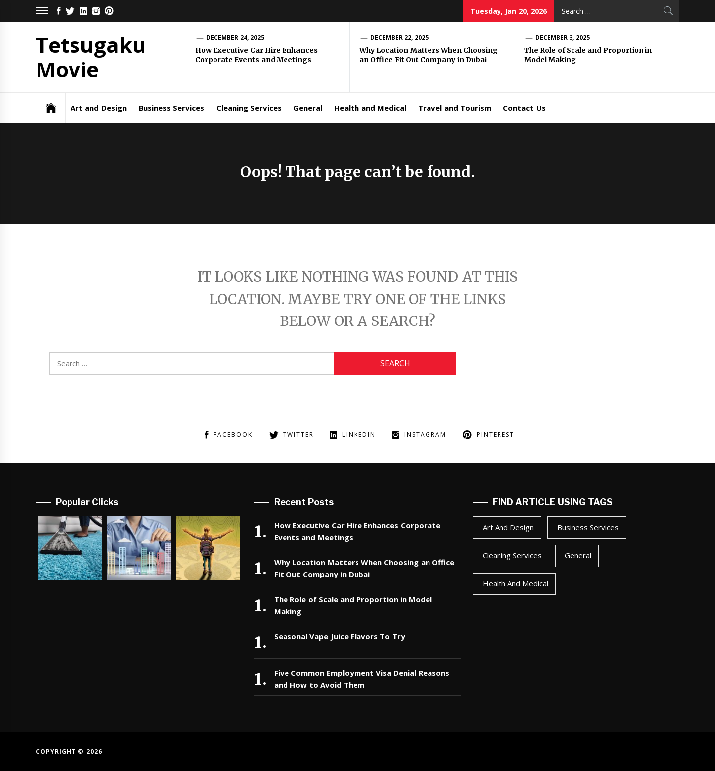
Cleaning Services (249, 108)
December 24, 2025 (235, 37)
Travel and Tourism (454, 108)
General (307, 108)
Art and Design (99, 108)
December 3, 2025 (562, 37)
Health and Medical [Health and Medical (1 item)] (516, 583)
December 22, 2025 (399, 37)
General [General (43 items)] (578, 555)
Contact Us (524, 108)
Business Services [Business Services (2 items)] (588, 527)
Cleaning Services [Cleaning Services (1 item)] (512, 555)
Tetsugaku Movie (91, 56)
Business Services (171, 108)
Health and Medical (370, 108)
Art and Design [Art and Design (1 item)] (508, 527)
